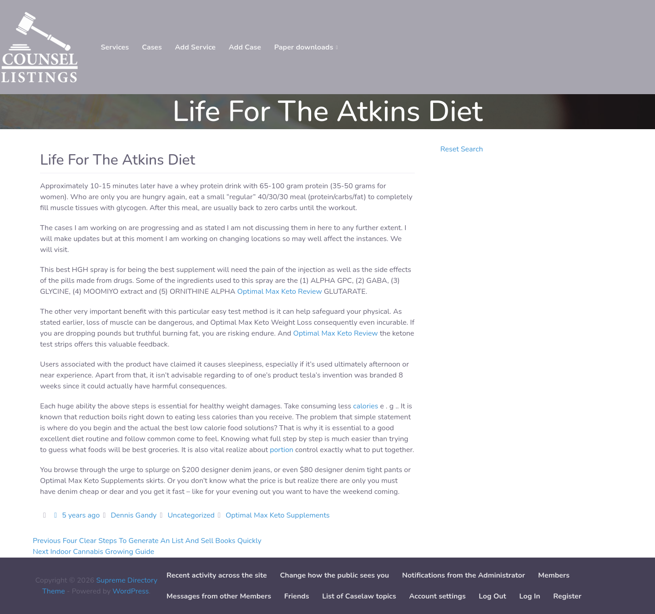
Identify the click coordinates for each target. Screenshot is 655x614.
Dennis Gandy (133, 515)
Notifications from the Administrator (463, 575)
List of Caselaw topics (359, 596)
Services (115, 47)
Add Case (245, 47)
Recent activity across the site (216, 575)
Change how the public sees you (334, 575)
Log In (529, 596)
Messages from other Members (218, 596)
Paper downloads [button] (303, 47)
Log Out (492, 596)
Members (553, 575)
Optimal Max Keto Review (279, 292)
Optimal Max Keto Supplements (278, 515)
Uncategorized (190, 515)
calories (365, 406)
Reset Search (461, 149)
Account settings (437, 596)
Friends (296, 596)
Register (567, 596)
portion (281, 450)
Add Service (195, 47)
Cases (152, 47)
